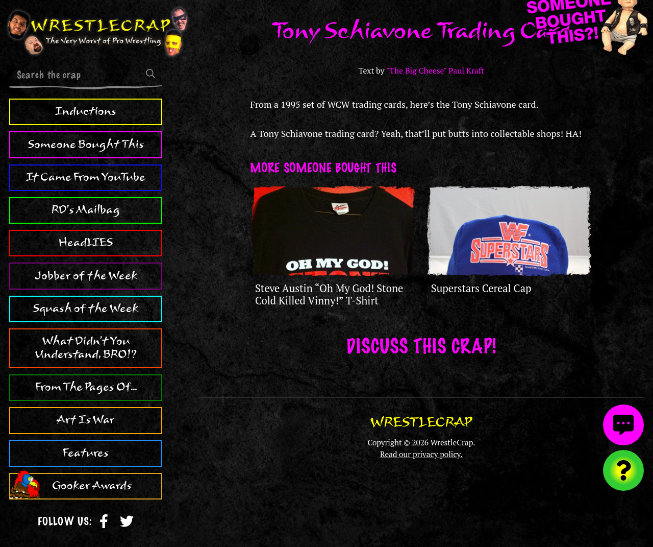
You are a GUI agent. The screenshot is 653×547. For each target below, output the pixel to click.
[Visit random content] (623, 470)
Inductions (85, 111)
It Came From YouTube (85, 177)
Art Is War (86, 419)
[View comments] (623, 425)
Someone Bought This (86, 144)
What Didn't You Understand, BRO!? (86, 348)
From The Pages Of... (86, 387)
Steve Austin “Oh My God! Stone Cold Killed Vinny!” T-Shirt (329, 294)
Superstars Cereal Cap (481, 288)
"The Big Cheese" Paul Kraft (435, 70)
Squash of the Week (85, 308)
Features (86, 453)
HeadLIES (86, 242)
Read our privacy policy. (421, 454)
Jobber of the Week (86, 275)
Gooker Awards (92, 485)
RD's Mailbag (86, 210)
